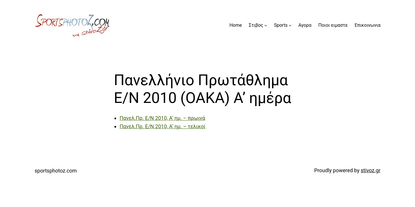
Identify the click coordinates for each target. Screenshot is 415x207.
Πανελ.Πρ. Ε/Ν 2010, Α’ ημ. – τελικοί (162, 126)
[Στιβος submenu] (265, 25)
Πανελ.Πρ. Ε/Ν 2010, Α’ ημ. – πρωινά (162, 118)
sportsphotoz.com (56, 171)
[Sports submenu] (290, 25)
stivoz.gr (370, 170)
